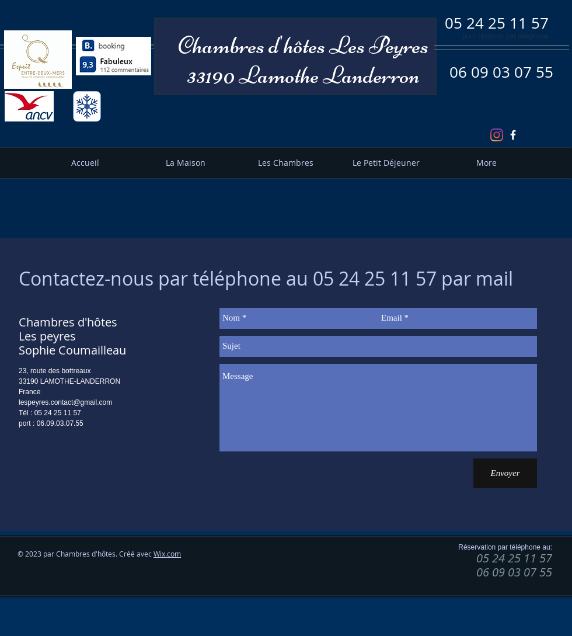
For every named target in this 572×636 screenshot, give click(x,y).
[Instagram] (496, 134)
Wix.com (167, 553)
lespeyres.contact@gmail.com (65, 402)
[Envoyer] (505, 473)
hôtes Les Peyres (356, 45)
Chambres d (228, 45)
